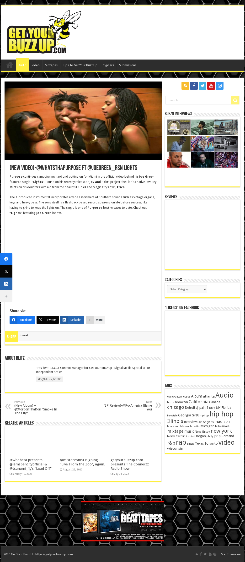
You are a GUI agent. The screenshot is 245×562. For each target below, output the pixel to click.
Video (36, 65)
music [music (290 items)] (189, 431)
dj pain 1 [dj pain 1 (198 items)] (202, 407)
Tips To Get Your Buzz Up (80, 65)
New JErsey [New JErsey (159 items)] (202, 431)
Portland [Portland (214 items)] (227, 436)
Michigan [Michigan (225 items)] (207, 426)
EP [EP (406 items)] (218, 407)
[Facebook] (22, 320)
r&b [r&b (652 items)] (171, 443)
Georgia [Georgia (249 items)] (184, 415)
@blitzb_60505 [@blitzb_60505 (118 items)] (181, 396)
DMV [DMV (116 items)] (212, 407)
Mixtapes (51, 65)
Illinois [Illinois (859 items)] (175, 421)
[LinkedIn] (72, 320)
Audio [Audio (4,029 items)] (224, 395)
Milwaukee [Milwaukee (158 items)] (222, 426)
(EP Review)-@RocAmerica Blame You (127, 405)
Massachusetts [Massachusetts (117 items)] (190, 426)
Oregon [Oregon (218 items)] (200, 436)
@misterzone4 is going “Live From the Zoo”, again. (82, 462)
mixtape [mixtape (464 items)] (175, 431)
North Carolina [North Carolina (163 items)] (177, 436)
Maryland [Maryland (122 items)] (173, 426)
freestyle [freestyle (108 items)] (172, 415)
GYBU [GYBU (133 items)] (195, 415)
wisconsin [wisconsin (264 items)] (175, 448)
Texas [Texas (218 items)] (199, 443)
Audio (22, 65)
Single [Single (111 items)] (190, 443)
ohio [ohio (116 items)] (191, 436)
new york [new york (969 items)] (221, 431)
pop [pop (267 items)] (217, 436)
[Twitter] (48, 320)
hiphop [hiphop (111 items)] (204, 415)
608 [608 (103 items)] (169, 396)
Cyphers (108, 65)
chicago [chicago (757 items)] (175, 407)
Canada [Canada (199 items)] (214, 402)
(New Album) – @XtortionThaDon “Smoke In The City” (38, 407)
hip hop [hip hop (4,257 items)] (222, 414)
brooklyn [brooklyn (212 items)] (181, 402)
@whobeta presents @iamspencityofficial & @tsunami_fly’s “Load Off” (31, 464)
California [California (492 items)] (198, 401)
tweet (24, 335)
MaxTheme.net (231, 554)
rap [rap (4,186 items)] (181, 442)
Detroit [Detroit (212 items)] (190, 407)
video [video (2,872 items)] (226, 442)
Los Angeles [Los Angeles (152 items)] (205, 422)
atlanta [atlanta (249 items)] (209, 396)
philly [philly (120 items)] (210, 436)
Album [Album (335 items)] (196, 396)
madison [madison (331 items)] (222, 421)
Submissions (127, 65)
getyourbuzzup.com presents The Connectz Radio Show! (130, 464)
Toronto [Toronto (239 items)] (211, 443)
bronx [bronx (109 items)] (170, 402)
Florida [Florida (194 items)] (226, 407)
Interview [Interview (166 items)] (190, 422)
